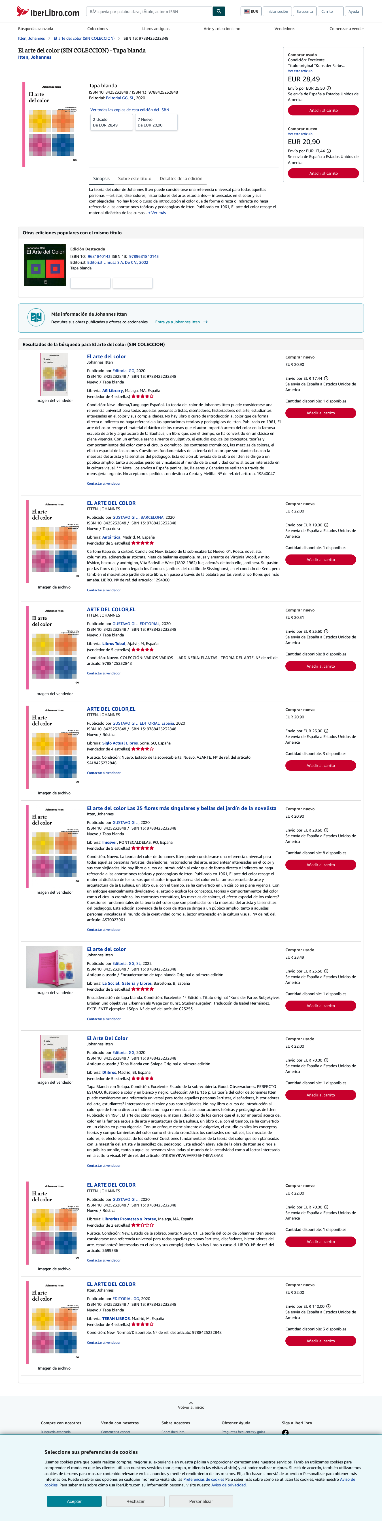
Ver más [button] (158, 212)
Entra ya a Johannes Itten (182, 322)
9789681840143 (144, 256)
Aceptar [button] (74, 1501)
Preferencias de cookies (203, 1479)
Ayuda (354, 11)
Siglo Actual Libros (120, 743)
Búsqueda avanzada (35, 28)
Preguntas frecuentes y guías (243, 1432)
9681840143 (100, 256)
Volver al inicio (191, 1407)
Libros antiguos (155, 28)
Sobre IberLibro (173, 1432)
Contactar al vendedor (103, 483)
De (111, 122)
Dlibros (109, 1072)
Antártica (111, 537)
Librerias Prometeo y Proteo (129, 1218)
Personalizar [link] (201, 1501)
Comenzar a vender (347, 28)
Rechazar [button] (135, 1501)
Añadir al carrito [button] (323, 110)
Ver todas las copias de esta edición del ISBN (129, 109)
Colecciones (97, 28)
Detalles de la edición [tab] (181, 178)
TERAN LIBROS (116, 1318)
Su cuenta (305, 11)
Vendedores (285, 28)
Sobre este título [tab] (134, 178)
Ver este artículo (300, 71)
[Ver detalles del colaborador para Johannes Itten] (34, 57)
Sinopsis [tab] (101, 178)
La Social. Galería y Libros (127, 983)
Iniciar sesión (277, 11)
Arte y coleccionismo (222, 28)
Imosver (109, 842)
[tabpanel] (184, 201)
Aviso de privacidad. (229, 1484)
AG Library (112, 390)
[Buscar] (219, 11)
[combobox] (149, 11)
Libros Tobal (114, 643)
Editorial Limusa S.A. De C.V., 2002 (117, 262)
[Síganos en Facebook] (285, 1433)
